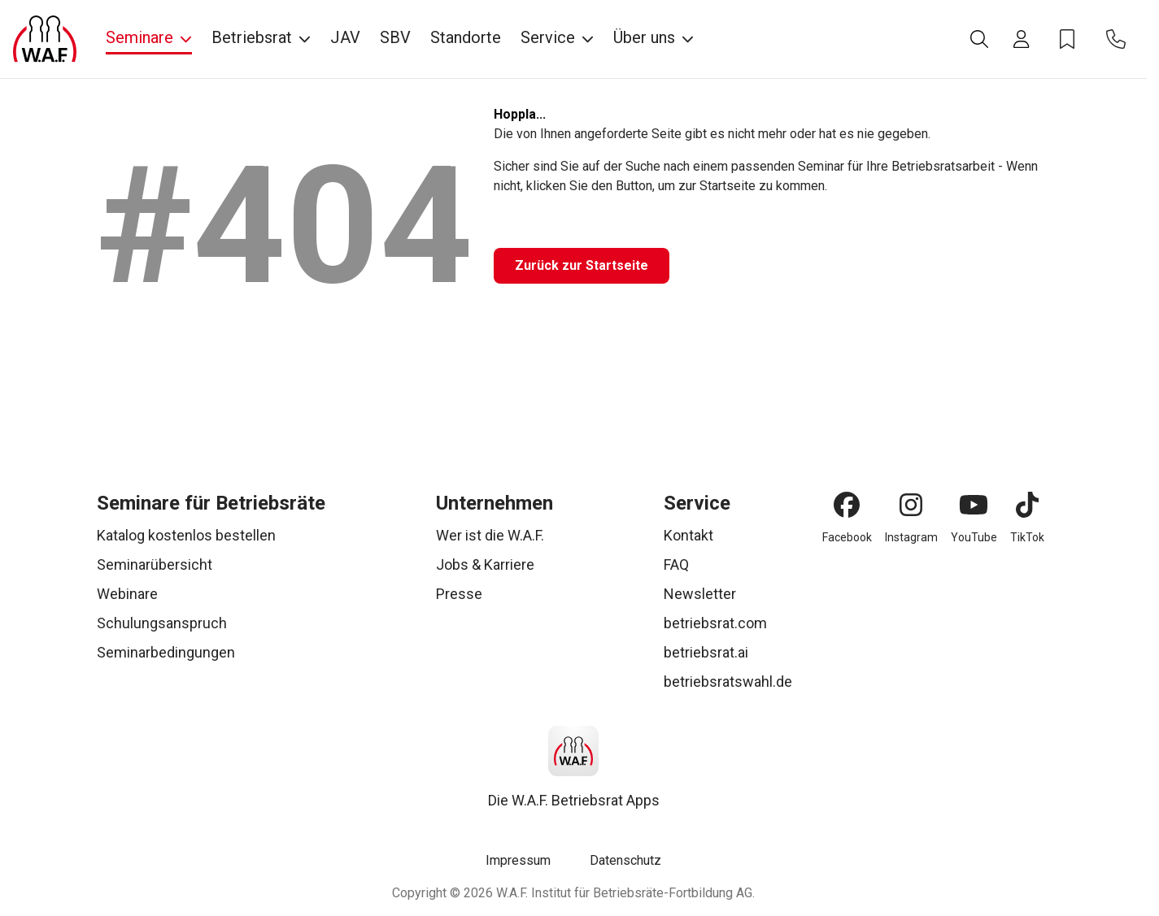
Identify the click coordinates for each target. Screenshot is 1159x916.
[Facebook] (846, 504)
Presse (459, 593)
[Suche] (979, 39)
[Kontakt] (1116, 39)
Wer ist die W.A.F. (490, 535)
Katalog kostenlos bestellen (186, 535)
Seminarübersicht (154, 564)
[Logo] (44, 39)
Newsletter (700, 593)
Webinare (127, 593)
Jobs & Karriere (485, 564)
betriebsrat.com (715, 623)
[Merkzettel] (1067, 39)
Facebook (847, 537)
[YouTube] (973, 504)
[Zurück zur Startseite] (581, 266)
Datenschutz (625, 860)
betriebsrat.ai (706, 652)
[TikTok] (1027, 504)
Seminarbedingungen (166, 652)
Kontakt (688, 535)
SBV (395, 37)
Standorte (465, 37)
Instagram (911, 537)
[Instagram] (911, 504)
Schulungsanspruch (162, 623)
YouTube (974, 537)
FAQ (676, 564)
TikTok (1027, 537)
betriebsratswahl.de (728, 681)
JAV (345, 37)
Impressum (518, 860)
